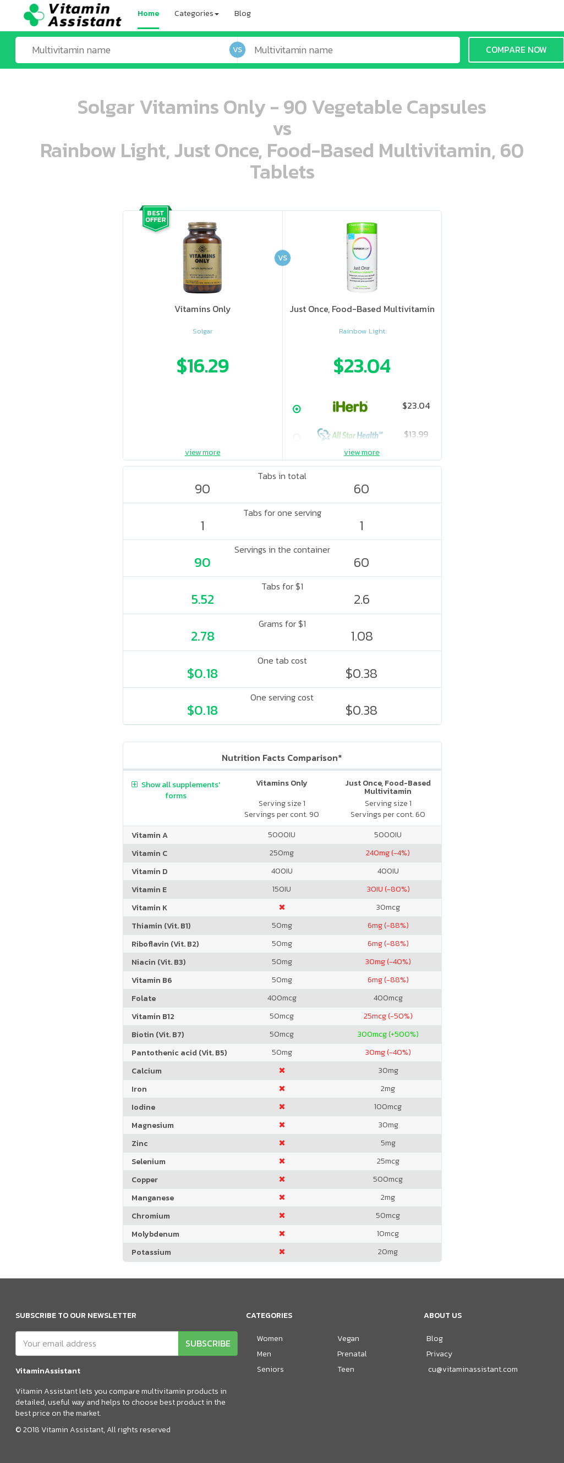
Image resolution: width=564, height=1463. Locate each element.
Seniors (270, 1369)
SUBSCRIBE (208, 1343)
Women (270, 1338)
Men (264, 1354)
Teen (345, 1369)
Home (148, 13)
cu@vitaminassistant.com (473, 1369)
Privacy (439, 1354)
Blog (242, 13)
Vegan (348, 1338)
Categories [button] (196, 13)
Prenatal (352, 1354)
